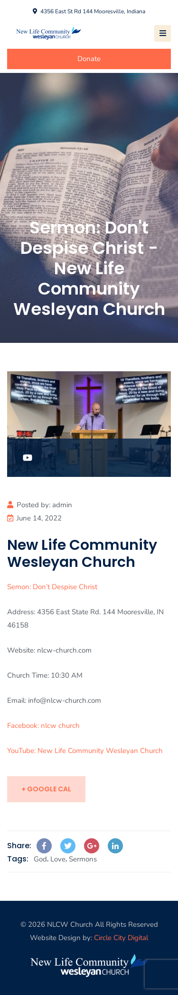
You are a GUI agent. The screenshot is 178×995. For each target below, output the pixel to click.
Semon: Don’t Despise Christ (52, 587)
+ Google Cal (46, 789)
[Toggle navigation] (162, 33)
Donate (89, 58)
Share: (19, 845)
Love (58, 859)
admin (62, 505)
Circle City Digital (121, 937)
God (40, 859)
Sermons (83, 859)
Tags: (17, 858)
